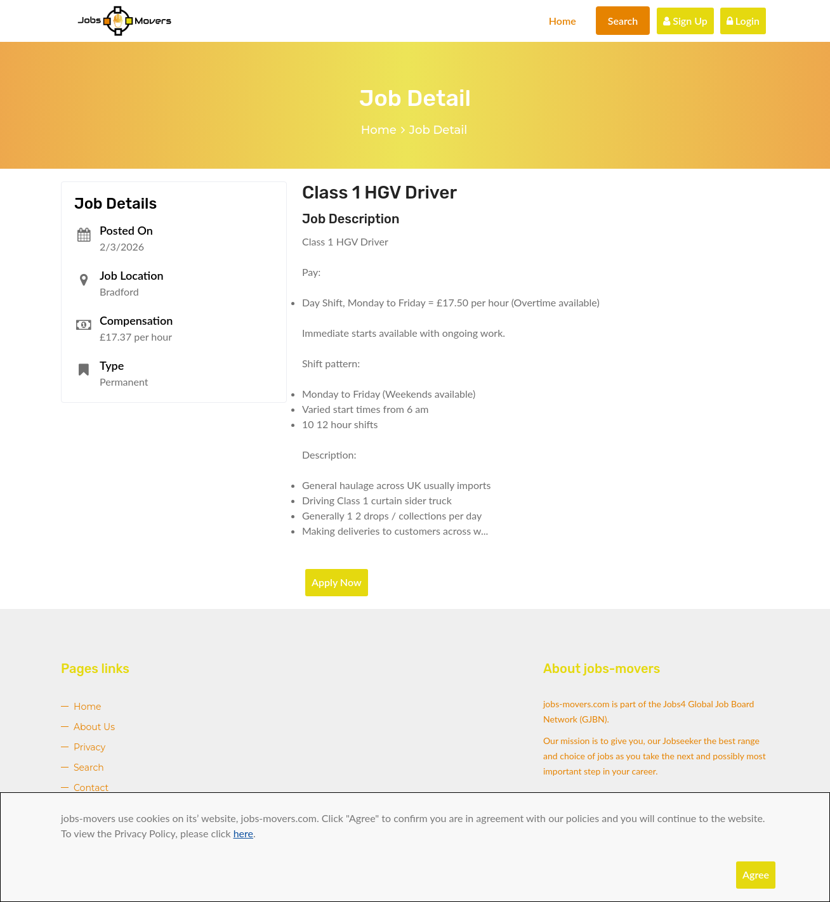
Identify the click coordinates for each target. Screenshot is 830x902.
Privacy (89, 747)
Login (743, 21)
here (243, 833)
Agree (755, 874)
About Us (94, 727)
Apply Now (337, 582)
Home (562, 21)
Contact (91, 788)
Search (623, 21)
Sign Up (685, 21)
